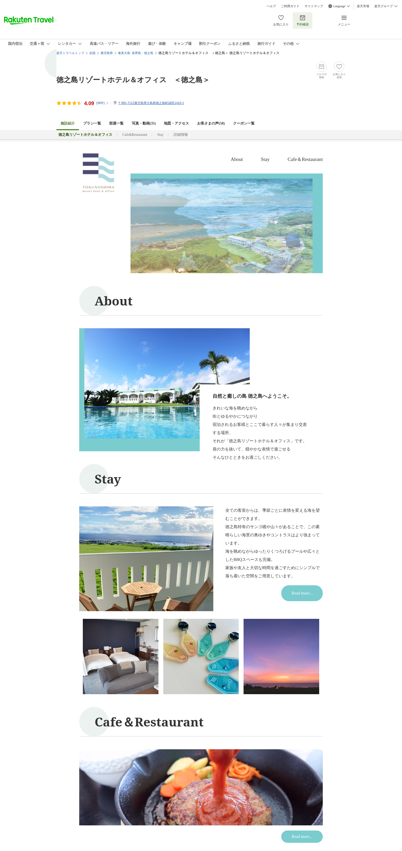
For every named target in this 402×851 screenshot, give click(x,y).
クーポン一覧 (244, 123)
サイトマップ (314, 6)
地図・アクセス (176, 123)
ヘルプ (271, 6)
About (237, 159)
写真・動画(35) (144, 123)
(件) (102, 103)
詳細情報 (181, 135)
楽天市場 (363, 6)
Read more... (302, 593)
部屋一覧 (116, 123)
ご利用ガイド (290, 6)
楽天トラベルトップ (70, 53)
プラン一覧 (92, 123)
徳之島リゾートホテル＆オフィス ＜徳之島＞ (133, 79)
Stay (160, 135)
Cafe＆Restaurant (305, 159)
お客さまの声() (211, 123)
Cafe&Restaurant (134, 135)
